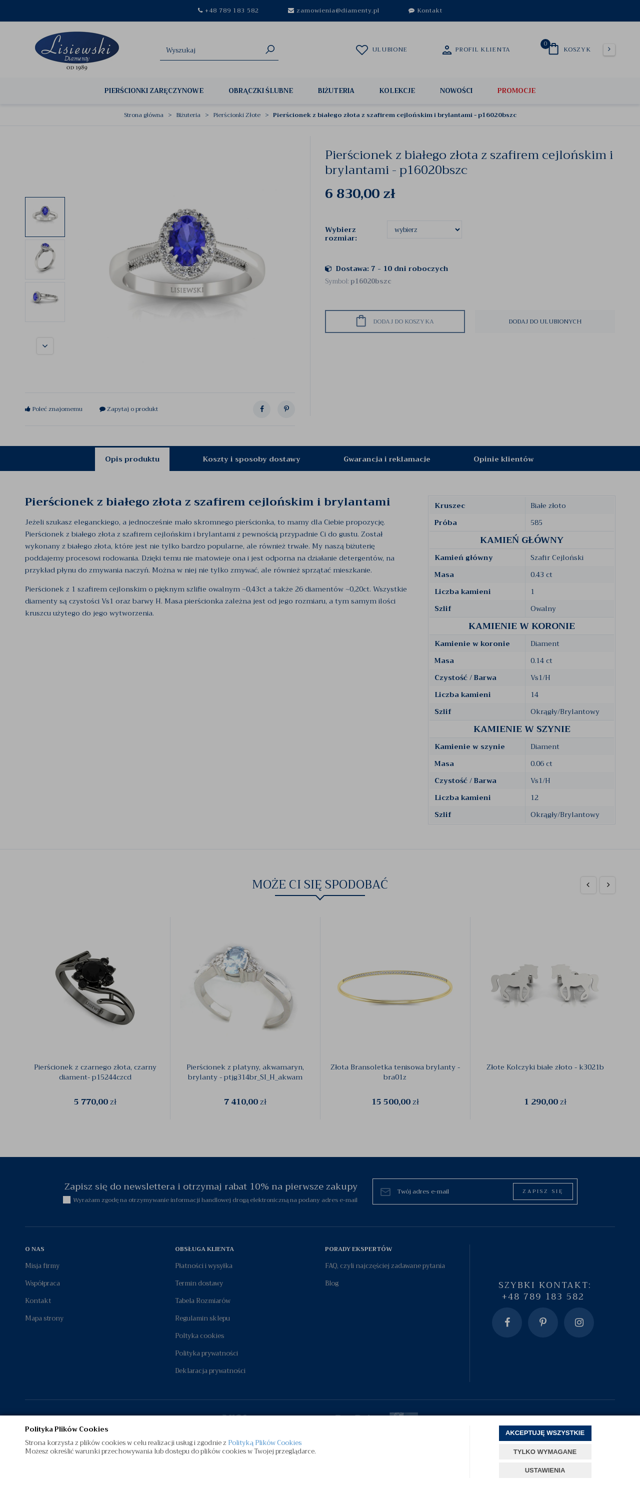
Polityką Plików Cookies (265, 1442)
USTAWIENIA (545, 1470)
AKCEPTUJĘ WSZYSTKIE (545, 1432)
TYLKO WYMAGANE (545, 1452)
